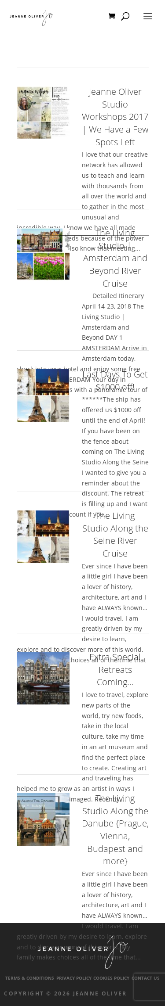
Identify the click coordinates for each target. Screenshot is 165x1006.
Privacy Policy (74, 978)
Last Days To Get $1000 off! (115, 380)
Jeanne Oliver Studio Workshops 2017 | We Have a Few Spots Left (115, 117)
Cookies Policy (111, 978)
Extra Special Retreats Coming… (115, 669)
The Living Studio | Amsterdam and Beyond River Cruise (115, 258)
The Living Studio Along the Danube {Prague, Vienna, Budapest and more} (115, 829)
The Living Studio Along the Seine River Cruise (115, 534)
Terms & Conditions (29, 978)
